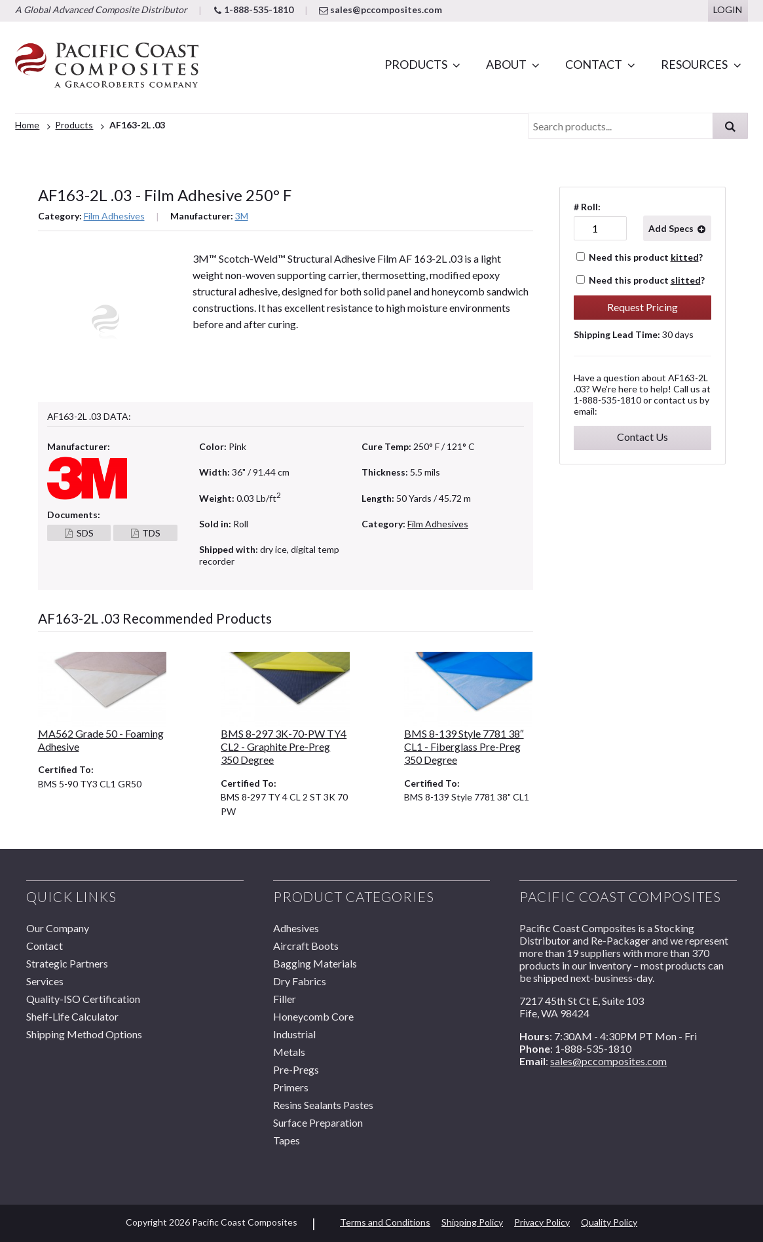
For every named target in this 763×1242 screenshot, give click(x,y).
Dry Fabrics (299, 981)
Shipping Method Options (84, 1034)
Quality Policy (609, 1222)
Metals (289, 1051)
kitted (685, 257)
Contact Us (642, 436)
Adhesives (296, 928)
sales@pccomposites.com (380, 9)
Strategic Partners (67, 963)
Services (45, 981)
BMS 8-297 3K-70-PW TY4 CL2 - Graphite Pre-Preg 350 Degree (283, 746)
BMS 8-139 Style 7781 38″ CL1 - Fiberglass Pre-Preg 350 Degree (464, 746)
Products (415, 64)
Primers (290, 1087)
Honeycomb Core (313, 1016)
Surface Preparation (318, 1122)
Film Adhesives (114, 215)
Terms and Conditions (385, 1222)
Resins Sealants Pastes (323, 1105)
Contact (593, 64)
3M (241, 215)
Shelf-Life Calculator (72, 1016)
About (506, 64)
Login (727, 9)
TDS (151, 532)
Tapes (286, 1140)
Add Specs (671, 228)
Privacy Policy (542, 1222)
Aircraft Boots (306, 945)
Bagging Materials (315, 963)
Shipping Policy (472, 1222)
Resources (694, 64)
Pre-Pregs (296, 1069)
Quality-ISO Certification (83, 998)
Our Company (57, 928)
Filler (284, 998)
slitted (686, 280)
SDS (85, 532)
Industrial (294, 1034)
